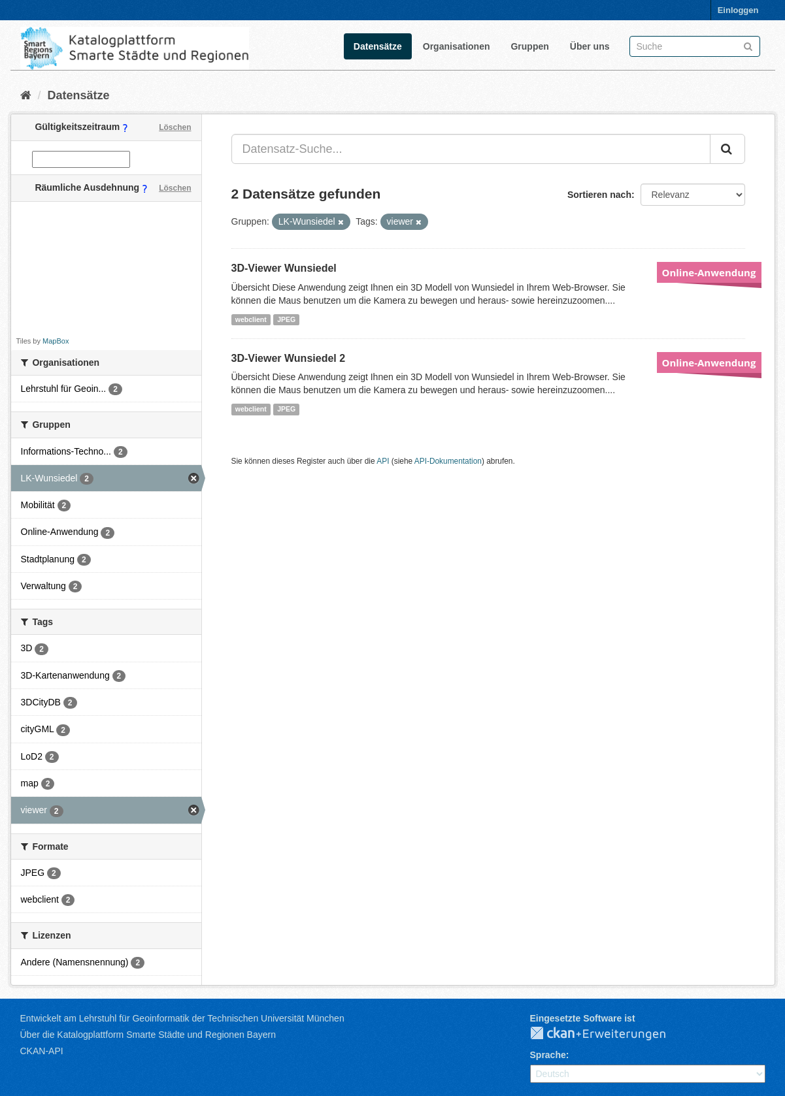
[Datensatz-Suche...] (470, 149)
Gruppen (529, 46)
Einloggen (738, 10)
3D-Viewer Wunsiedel (284, 268)
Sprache (548, 1055)
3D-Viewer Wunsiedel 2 (288, 358)
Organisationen (456, 46)
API (382, 461)
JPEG (286, 319)
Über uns (590, 46)
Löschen (175, 127)
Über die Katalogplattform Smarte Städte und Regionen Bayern (148, 1034)
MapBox (55, 341)
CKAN (608, 1034)
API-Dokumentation (448, 461)
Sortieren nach (599, 194)
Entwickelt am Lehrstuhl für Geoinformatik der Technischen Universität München (182, 1018)
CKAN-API (41, 1051)
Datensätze (378, 46)
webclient (251, 319)
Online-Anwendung (709, 272)
